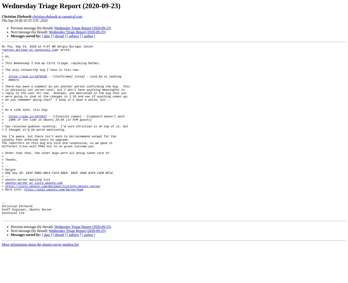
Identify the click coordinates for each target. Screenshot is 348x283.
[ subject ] (74, 36)
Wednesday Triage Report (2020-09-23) (82, 28)
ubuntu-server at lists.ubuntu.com (33, 211)
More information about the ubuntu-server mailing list (40, 279)
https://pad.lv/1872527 (28, 131)
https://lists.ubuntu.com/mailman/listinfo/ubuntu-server (53, 215)
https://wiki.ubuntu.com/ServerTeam (53, 219)
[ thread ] (59, 36)
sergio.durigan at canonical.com (30, 51)
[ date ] (47, 36)
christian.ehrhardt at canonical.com (57, 16)
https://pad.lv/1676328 (28, 83)
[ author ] (88, 36)
